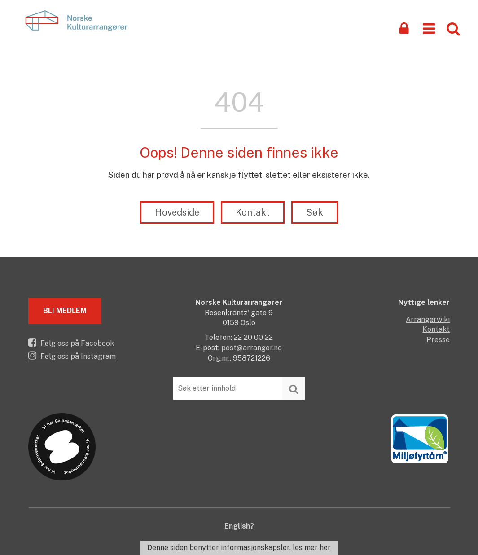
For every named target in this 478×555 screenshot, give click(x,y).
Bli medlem (65, 310)
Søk (314, 212)
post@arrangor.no (251, 348)
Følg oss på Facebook (71, 343)
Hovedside (177, 212)
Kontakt (253, 212)
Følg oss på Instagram (72, 356)
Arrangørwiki (428, 319)
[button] (429, 28)
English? (239, 526)
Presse (438, 339)
